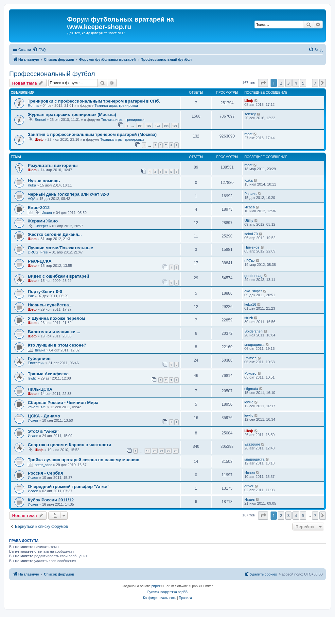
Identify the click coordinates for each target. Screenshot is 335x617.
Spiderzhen (253, 331)
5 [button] (303, 83)
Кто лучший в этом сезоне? (57, 345)
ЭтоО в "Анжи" (44, 431)
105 (174, 125)
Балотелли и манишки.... (54, 331)
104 (166, 125)
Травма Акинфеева (48, 373)
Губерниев (39, 358)
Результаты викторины (53, 165)
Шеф (248, 101)
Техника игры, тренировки (116, 105)
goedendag (253, 276)
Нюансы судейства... (50, 304)
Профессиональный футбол (52, 73)
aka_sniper (253, 291)
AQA (31, 199)
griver (249, 486)
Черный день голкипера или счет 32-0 (68, 194)
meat (248, 134)
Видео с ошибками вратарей (58, 276)
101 (139, 125)
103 (157, 125)
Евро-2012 (39, 207)
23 (175, 451)
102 (148, 125)
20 (154, 451)
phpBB (156, 586)
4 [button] (295, 83)
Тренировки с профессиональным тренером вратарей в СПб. (94, 101)
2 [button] (281, 83)
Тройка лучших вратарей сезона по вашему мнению (83, 459)
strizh (248, 318)
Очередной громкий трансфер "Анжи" (68, 486)
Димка (40, 350)
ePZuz (249, 261)
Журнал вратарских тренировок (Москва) (72, 114)
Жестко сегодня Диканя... (55, 234)
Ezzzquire (252, 444)
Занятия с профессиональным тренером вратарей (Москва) (92, 134)
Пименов (251, 247)
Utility (248, 220)
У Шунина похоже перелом (56, 318)
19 (147, 451)
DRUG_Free (38, 252)
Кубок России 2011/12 (51, 499)
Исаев (47, 213)
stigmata (251, 389)
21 (161, 451)
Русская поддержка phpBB (167, 592)
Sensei (40, 120)
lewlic (32, 378)
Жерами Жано (43, 221)
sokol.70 (251, 234)
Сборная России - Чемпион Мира (63, 402)
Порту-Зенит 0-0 (45, 291)
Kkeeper (41, 226)
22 (168, 451)
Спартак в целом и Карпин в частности (69, 444)
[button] (263, 83)
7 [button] (315, 83)
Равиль (250, 194)
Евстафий (36, 363)
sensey (250, 114)
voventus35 (37, 407)
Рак (31, 296)
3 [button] (288, 83)
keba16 (250, 304)
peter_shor (43, 465)
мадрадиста (254, 345)
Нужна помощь (44, 180)
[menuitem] (39, 50)
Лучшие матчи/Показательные (60, 247)
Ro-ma (33, 105)
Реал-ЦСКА (40, 261)
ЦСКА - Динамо (44, 416)
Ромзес (250, 358)
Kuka (32, 185)
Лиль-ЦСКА (40, 389)
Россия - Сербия (45, 473)
